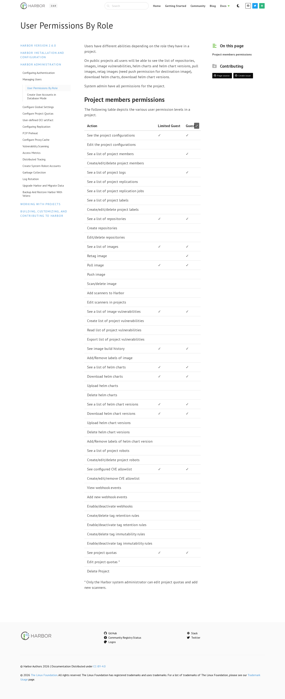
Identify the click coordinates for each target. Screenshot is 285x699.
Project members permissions (232, 54)
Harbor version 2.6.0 (38, 45)
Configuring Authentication (39, 73)
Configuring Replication (36, 126)
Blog (213, 6)
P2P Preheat (30, 133)
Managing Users (32, 79)
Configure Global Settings (38, 107)
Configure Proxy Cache (36, 139)
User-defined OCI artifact (38, 120)
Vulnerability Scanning (36, 146)
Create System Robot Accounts (42, 166)
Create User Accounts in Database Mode (41, 96)
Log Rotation (31, 179)
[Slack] (262, 6)
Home (157, 6)
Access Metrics (32, 153)
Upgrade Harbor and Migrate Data (43, 185)
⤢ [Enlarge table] (197, 125)
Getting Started (175, 6)
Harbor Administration (40, 64)
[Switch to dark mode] (238, 5)
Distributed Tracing (34, 159)
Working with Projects (40, 204)
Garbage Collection (34, 172)
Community (197, 6)
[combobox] (127, 5)
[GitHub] (248, 6)
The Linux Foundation (44, 675)
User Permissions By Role (42, 88)
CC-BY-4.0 (99, 666)
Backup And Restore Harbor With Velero (42, 193)
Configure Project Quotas (38, 113)
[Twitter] (255, 6)
